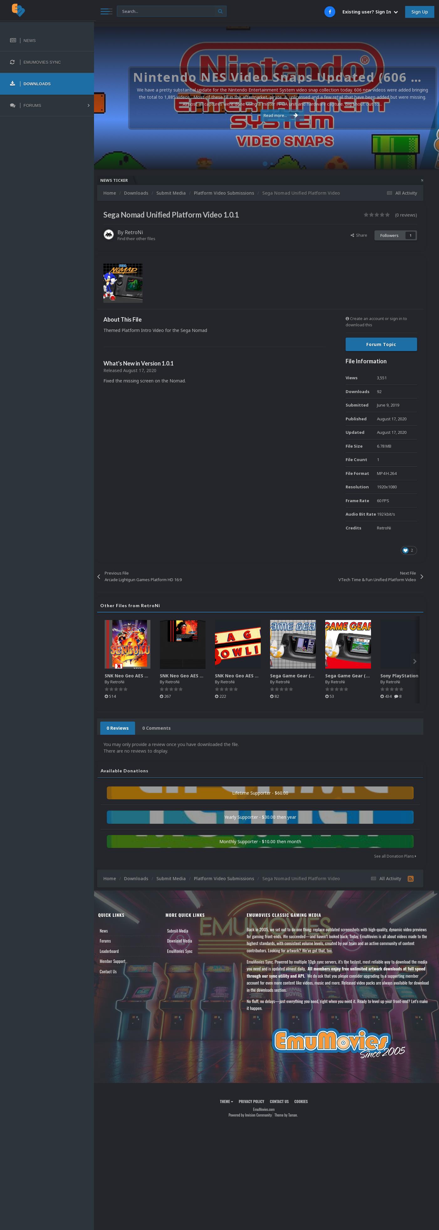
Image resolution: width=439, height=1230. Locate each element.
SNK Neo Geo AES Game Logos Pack (260, 676)
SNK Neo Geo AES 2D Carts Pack (200, 676)
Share (359, 235)
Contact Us (113, 971)
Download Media (183, 941)
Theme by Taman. (288, 1114)
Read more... (265, 115)
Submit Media (181, 931)
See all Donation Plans (395, 856)
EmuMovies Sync (183, 951)
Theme (229, 1101)
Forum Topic (381, 344)
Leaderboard (114, 951)
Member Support (118, 961)
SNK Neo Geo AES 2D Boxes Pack (146, 676)
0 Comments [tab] (162, 728)
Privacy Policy (254, 1101)
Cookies (304, 1101)
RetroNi (139, 232)
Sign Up (419, 12)
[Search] (169, 11)
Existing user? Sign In (370, 12)
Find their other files (142, 238)
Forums (110, 941)
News (109, 931)
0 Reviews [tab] (123, 728)
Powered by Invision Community (252, 1114)
